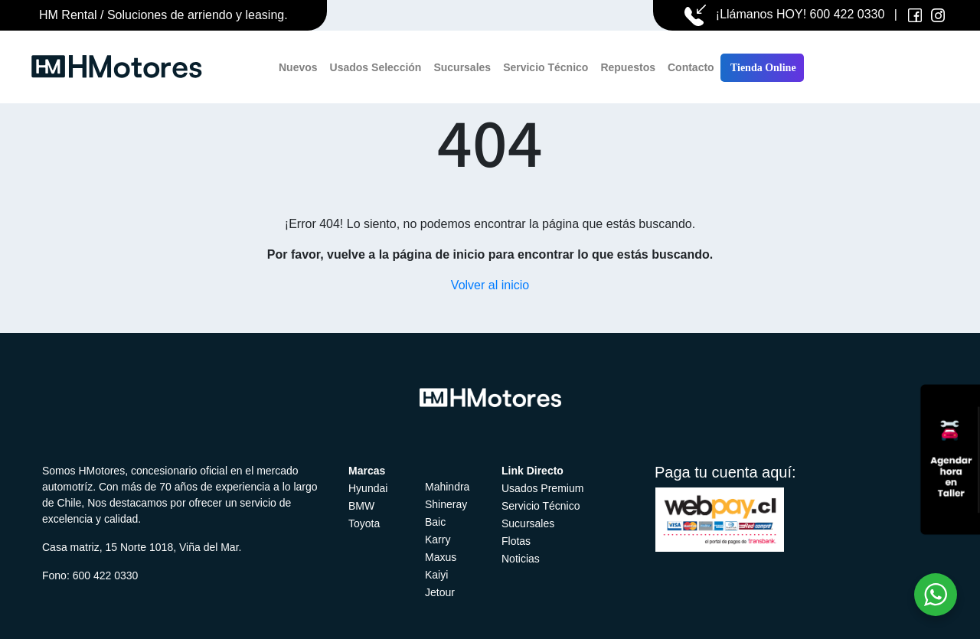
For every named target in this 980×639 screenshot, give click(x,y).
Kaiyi (436, 575)
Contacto (691, 67)
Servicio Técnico (545, 67)
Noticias (520, 559)
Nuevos (298, 67)
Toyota (364, 523)
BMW (361, 506)
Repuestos (627, 67)
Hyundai (367, 488)
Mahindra (447, 487)
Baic (435, 522)
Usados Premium (542, 488)
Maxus (440, 557)
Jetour (440, 592)
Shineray (446, 504)
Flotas (516, 541)
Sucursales (462, 67)
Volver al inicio (490, 285)
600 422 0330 (847, 14)
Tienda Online (762, 67)
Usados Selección (376, 67)
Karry (437, 539)
